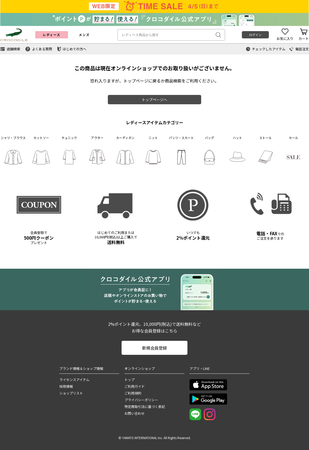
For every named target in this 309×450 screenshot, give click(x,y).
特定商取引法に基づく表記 (144, 406)
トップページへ (154, 99)
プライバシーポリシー (141, 399)
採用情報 (66, 386)
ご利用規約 (132, 393)
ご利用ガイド (134, 386)
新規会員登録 (154, 348)
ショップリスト (71, 393)
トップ (129, 379)
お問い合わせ (134, 413)
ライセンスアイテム (74, 379)
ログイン (255, 34)
